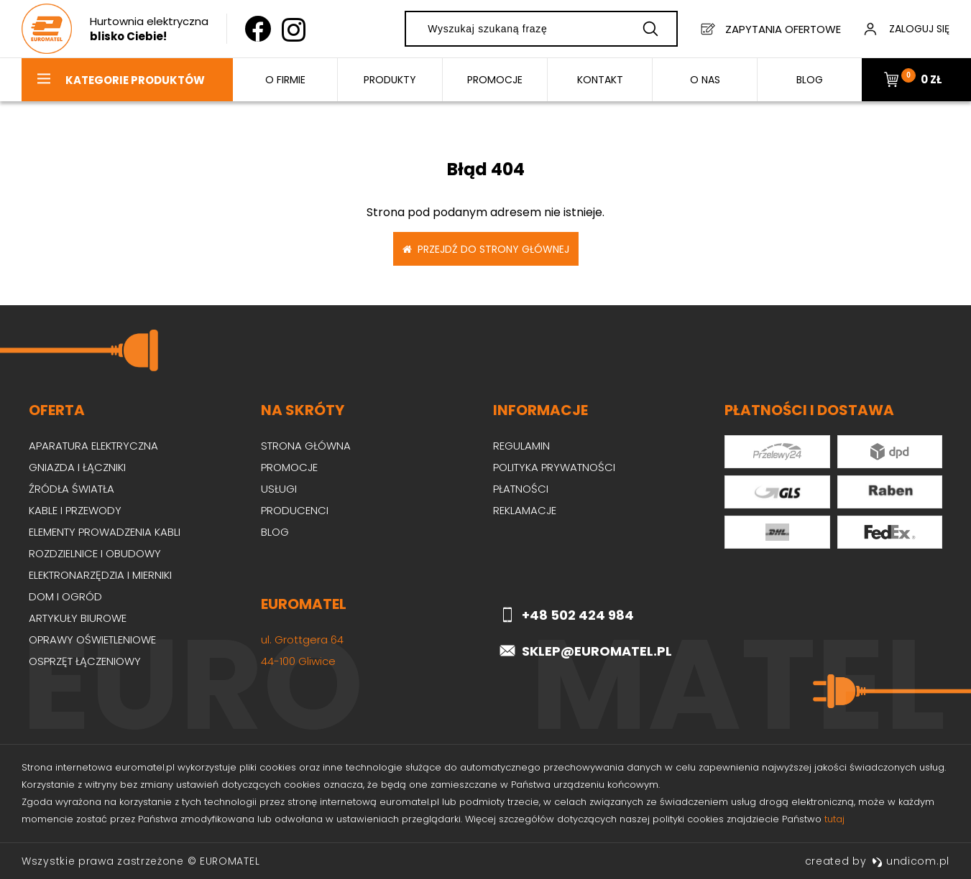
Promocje (495, 80)
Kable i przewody (75, 510)
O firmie (285, 80)
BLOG (809, 80)
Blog (275, 531)
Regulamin (521, 445)
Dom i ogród (65, 596)
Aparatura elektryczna (93, 445)
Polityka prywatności (554, 467)
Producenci (294, 510)
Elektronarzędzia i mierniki (100, 574)
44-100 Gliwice (298, 661)
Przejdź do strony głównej (485, 249)
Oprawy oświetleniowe (92, 639)
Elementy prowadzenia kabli (104, 531)
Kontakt (600, 80)
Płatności (520, 488)
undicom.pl (910, 861)
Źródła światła (71, 488)
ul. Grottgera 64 (302, 639)
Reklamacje (524, 510)
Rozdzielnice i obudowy (95, 553)
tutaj (834, 819)
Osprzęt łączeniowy (85, 661)
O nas (705, 80)
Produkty (390, 80)
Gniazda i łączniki (77, 467)
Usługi (279, 488)
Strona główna (306, 445)
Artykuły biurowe (77, 617)
